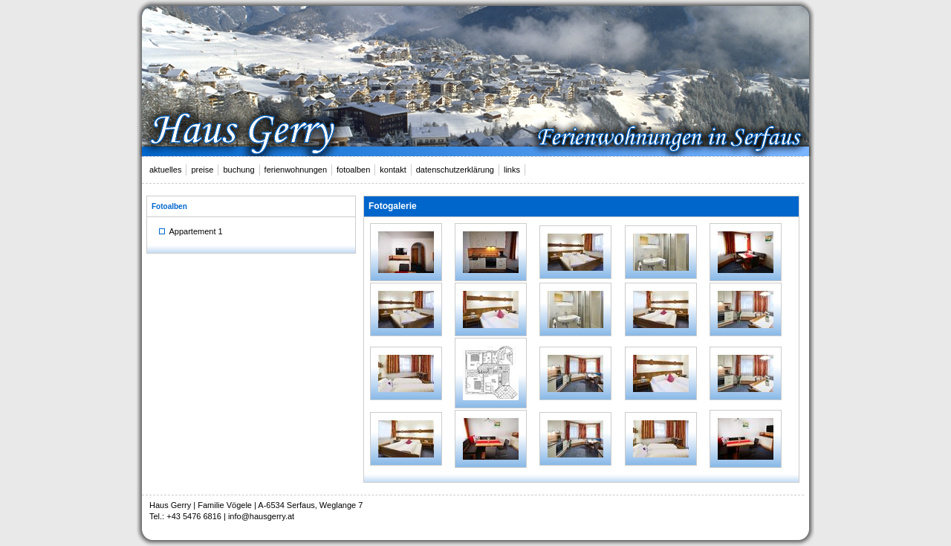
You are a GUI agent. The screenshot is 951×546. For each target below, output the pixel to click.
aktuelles (165, 169)
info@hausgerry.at (261, 516)
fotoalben (353, 169)
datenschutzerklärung (455, 169)
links (512, 169)
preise (202, 169)
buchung (238, 169)
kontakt (393, 169)
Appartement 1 (191, 231)
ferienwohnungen (295, 169)
